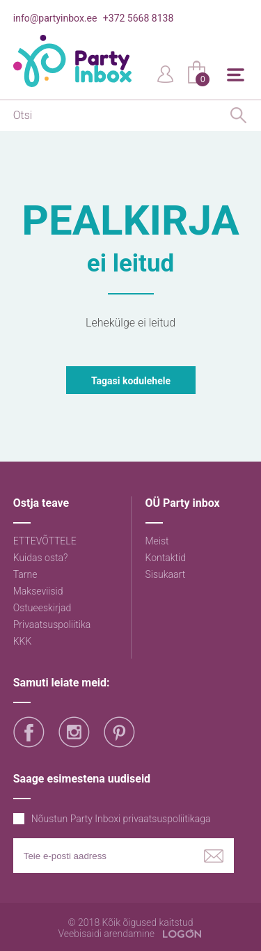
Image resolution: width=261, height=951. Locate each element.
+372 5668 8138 (138, 18)
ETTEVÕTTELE (45, 541)
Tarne (25, 574)
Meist (157, 541)
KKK (22, 641)
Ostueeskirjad (42, 607)
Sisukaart (165, 574)
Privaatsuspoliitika (52, 624)
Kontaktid (165, 557)
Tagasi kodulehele (130, 380)
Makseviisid (38, 591)
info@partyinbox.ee (55, 18)
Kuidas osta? (40, 557)
